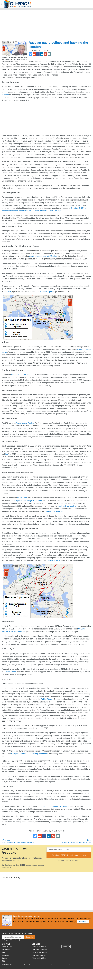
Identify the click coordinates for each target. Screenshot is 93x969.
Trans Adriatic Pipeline (25, 423)
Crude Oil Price (7, 947)
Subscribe (29, 937)
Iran (9, 292)
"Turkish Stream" (53, 560)
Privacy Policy (50, 965)
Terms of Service (29, 965)
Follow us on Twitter (39, 947)
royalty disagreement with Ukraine (43, 256)
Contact (4, 958)
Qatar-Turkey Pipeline (53, 511)
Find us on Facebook (39, 950)
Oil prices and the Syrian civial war (28, 501)
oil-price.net (22, 498)
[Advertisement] (39, 26)
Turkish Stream (47, 699)
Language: (64, 944)
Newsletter (5, 955)
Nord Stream (11, 672)
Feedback (72, 965)
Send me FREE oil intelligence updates (69, 855)
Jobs (3, 952)
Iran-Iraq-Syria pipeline (67, 506)
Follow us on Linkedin (39, 952)
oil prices (5, 95)
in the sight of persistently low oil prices (53, 806)
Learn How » (83, 921)
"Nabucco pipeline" (47, 292)
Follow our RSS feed (39, 958)
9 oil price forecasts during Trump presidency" (29, 754)
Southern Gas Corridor (20, 375)
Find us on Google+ (39, 955)
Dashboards (6, 950)
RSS (3, 961)
